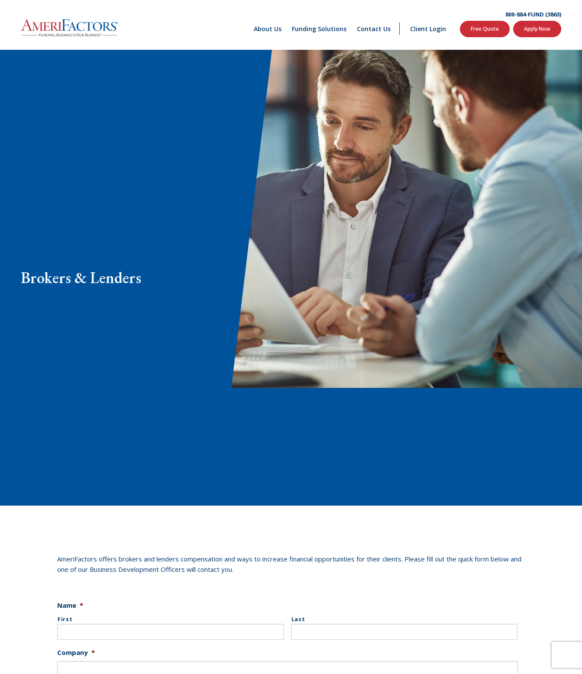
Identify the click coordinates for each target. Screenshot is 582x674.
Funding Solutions (319, 29)
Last (298, 619)
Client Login (428, 29)
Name (70, 605)
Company (76, 652)
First (65, 619)
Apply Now (537, 28)
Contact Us (374, 29)
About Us (267, 29)
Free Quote (485, 28)
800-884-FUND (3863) (533, 14)
